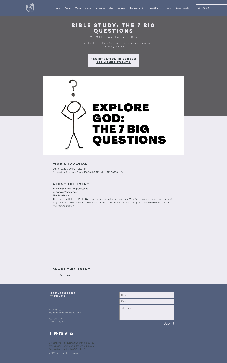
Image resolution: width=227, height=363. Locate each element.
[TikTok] (61, 333)
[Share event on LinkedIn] (68, 275)
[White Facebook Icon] (50, 333)
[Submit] (164, 323)
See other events (113, 62)
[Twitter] (66, 333)
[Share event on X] (61, 275)
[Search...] (212, 8)
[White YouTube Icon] (71, 333)
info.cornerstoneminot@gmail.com (65, 312)
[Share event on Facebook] (54, 275)
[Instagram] (56, 333)
